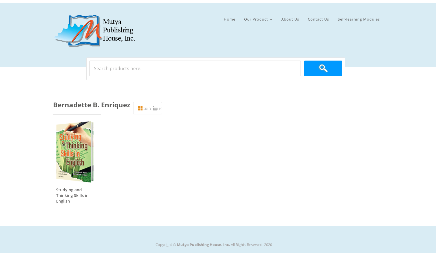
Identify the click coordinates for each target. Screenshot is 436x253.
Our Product (256, 19)
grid (145, 108)
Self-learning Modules (359, 19)
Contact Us (318, 19)
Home (229, 19)
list (159, 108)
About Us (290, 19)
